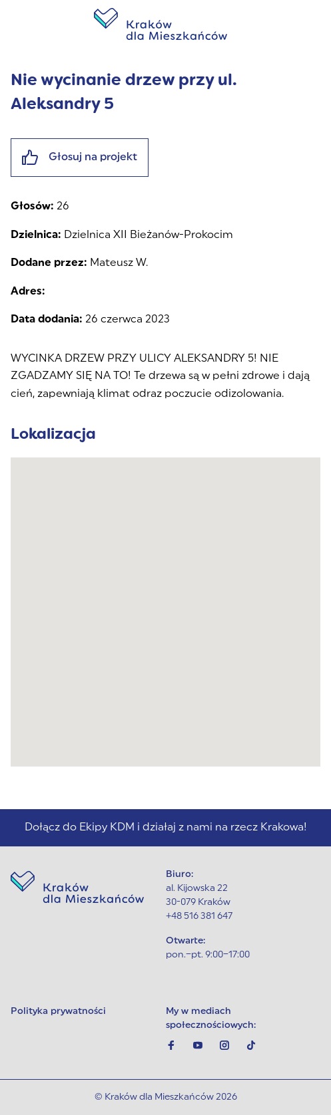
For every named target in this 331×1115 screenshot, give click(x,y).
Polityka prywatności (58, 1012)
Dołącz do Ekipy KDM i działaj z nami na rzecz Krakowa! (166, 827)
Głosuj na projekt (79, 158)
